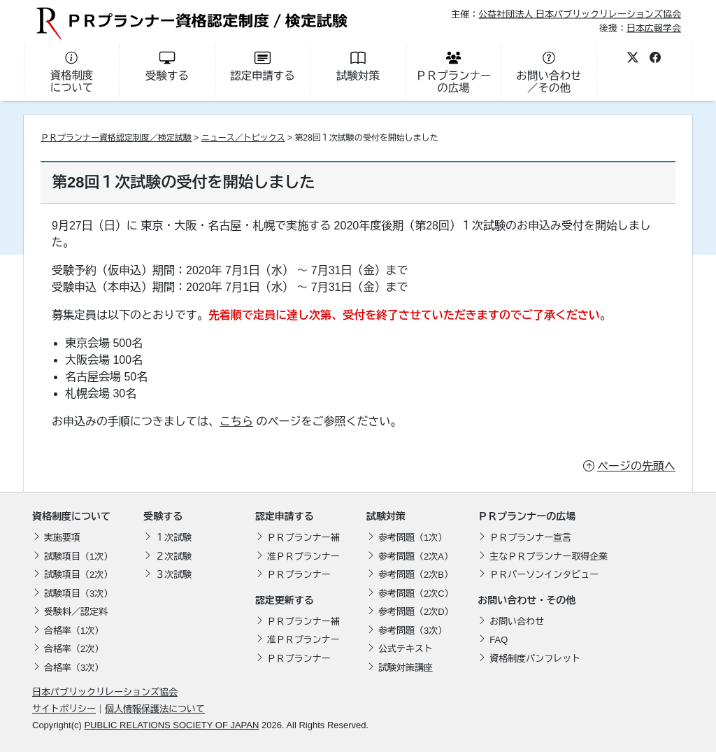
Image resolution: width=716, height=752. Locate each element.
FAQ (498, 639)
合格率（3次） (73, 667)
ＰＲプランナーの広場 (526, 516)
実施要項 (62, 537)
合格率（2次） (73, 649)
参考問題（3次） (412, 630)
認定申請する (284, 516)
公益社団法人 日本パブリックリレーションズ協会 (579, 14)
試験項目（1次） (78, 556)
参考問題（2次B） (415, 574)
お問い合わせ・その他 (526, 600)
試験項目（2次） (78, 574)
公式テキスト (405, 649)
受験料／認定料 (76, 611)
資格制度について (71, 516)
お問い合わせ (516, 621)
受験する (162, 516)
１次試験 (173, 537)
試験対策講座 (405, 667)
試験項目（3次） (78, 593)
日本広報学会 (653, 27)
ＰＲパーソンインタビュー (544, 574)
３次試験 (173, 574)
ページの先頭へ (636, 466)
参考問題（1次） (412, 537)
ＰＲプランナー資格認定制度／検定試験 (116, 138)
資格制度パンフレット (534, 658)
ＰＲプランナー (299, 574)
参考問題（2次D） (416, 611)
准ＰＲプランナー (303, 556)
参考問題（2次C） (416, 593)
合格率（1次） (73, 630)
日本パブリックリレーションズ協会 (105, 692)
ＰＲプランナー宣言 (530, 537)
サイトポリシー (64, 709)
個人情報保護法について (155, 709)
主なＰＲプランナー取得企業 (548, 556)
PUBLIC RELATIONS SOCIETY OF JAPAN (171, 725)
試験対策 (386, 516)
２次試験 (173, 556)
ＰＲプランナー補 (303, 537)
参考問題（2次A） (415, 556)
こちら (236, 421)
